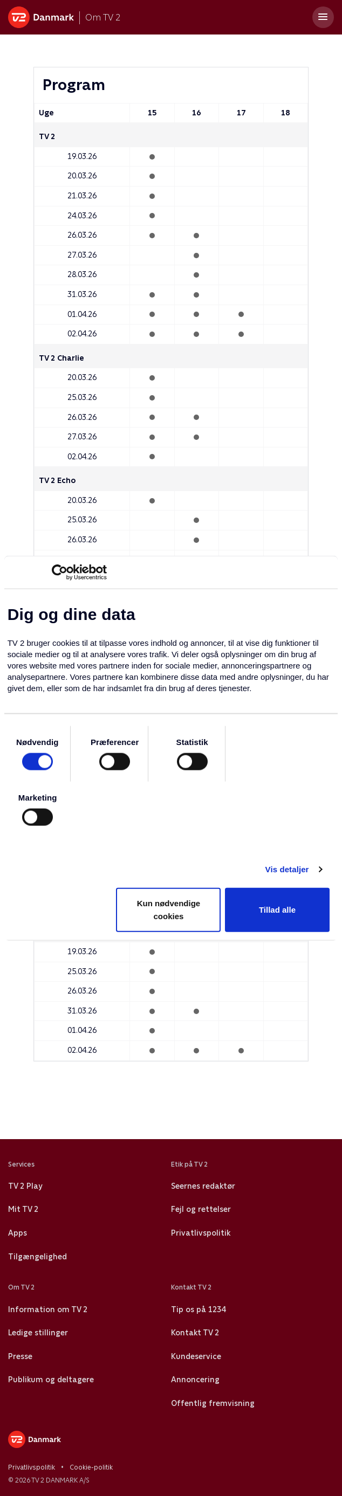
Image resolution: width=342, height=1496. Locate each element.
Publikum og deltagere (51, 1379)
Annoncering (195, 1379)
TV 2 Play (25, 1186)
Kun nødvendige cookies (169, 910)
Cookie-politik (91, 1467)
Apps (17, 1233)
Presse (20, 1356)
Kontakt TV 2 (195, 1332)
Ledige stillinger (38, 1332)
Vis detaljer (287, 868)
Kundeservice (196, 1356)
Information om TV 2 (47, 1309)
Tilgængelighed (37, 1256)
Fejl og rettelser (201, 1209)
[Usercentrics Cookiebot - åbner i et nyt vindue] (59, 572)
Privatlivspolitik (200, 1233)
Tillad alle (277, 909)
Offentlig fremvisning (213, 1403)
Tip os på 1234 (198, 1309)
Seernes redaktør (203, 1186)
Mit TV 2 (23, 1209)
